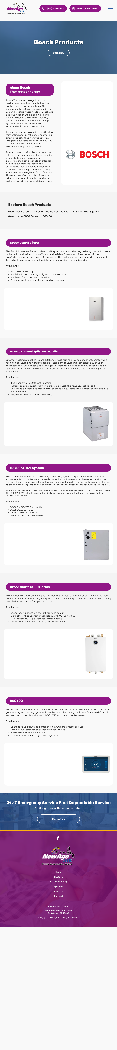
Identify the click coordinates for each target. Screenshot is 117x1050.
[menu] (110, 8)
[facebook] (58, 838)
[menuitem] (19, 211)
